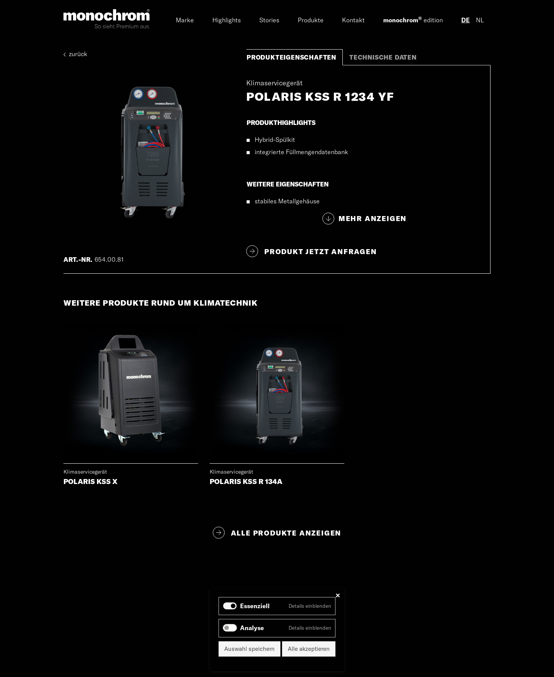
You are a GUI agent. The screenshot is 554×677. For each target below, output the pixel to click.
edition (413, 19)
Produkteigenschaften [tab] (291, 57)
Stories (269, 20)
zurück (75, 54)
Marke (185, 20)
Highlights (226, 20)
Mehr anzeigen (373, 218)
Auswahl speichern (249, 648)
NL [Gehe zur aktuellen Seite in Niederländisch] (480, 20)
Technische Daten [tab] (383, 57)
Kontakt (353, 20)
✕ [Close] (337, 595)
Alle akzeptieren (309, 648)
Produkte (311, 20)
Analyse (252, 628)
